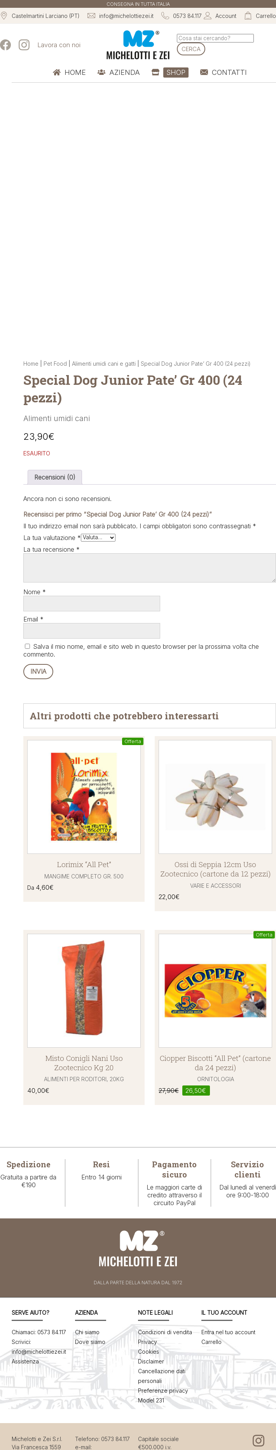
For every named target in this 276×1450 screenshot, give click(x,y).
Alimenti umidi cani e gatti (104, 363)
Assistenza (25, 1361)
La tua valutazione (52, 538)
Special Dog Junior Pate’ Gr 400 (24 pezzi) (196, 363)
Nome (34, 592)
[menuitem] (69, 72)
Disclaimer (151, 1361)
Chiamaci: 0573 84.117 (39, 1332)
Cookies (148, 1351)
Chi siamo (87, 1332)
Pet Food (55, 363)
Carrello (211, 1341)
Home (30, 363)
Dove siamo (90, 1341)
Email (33, 619)
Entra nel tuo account (228, 1332)
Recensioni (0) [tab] (54, 477)
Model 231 (151, 1400)
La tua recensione (51, 549)
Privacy (147, 1341)
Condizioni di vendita (165, 1332)
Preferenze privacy (163, 1390)
